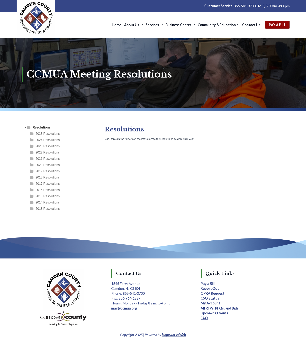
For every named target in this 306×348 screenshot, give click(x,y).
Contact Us (251, 25)
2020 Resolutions (48, 165)
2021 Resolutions (48, 158)
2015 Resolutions (48, 196)
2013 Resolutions (48, 208)
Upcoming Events (214, 313)
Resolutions (42, 127)
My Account (210, 303)
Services (152, 25)
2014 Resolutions (48, 202)
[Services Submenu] (161, 25)
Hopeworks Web (174, 335)
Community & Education (217, 25)
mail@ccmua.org (124, 308)
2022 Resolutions (48, 152)
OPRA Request (212, 293)
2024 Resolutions (48, 140)
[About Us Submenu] (141, 25)
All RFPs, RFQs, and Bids (220, 308)
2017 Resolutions (48, 183)
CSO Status (210, 298)
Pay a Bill (208, 283)
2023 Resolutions (48, 146)
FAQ (204, 318)
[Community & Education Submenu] (238, 25)
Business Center (178, 25)
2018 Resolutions (48, 177)
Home (116, 25)
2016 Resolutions (48, 190)
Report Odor (211, 288)
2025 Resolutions (48, 133)
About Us (131, 25)
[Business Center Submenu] (193, 25)
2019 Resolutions (48, 171)
